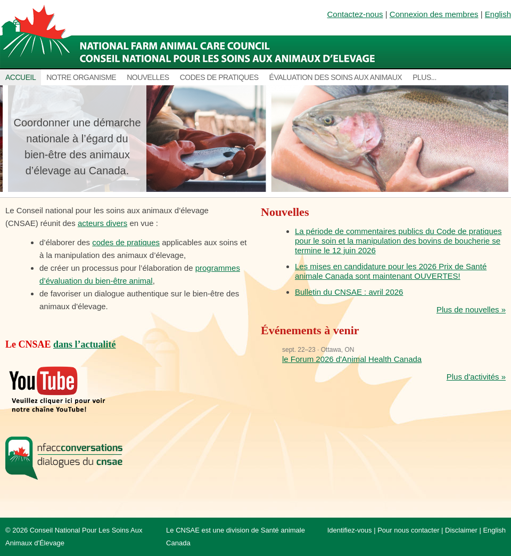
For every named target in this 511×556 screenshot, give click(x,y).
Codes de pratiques (219, 77)
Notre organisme (81, 77)
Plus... (424, 77)
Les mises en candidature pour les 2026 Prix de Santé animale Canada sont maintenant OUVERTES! (391, 271)
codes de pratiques (126, 242)
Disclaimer (461, 530)
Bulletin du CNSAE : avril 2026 (349, 291)
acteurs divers (102, 223)
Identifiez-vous (349, 530)
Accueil (20, 77)
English (498, 14)
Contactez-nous (355, 14)
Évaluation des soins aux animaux (335, 77)
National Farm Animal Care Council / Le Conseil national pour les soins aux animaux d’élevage (190, 34)
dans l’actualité (84, 344)
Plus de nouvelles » (471, 309)
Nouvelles (148, 77)
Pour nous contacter (408, 530)
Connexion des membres (434, 14)
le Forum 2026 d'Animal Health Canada (352, 359)
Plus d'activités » (476, 376)
